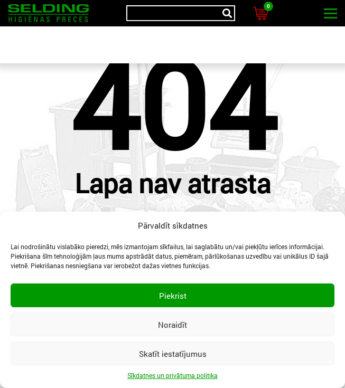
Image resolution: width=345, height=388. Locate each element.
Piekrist (173, 295)
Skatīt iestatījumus (173, 353)
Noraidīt (172, 324)
